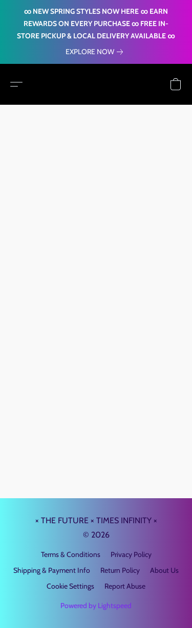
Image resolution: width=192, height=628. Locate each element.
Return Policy (120, 570)
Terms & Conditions (70, 554)
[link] (96, 51)
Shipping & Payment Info (51, 570)
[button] (16, 84)
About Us (164, 570)
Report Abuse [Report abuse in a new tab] (124, 586)
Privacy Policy (131, 554)
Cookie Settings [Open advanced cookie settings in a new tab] (70, 586)
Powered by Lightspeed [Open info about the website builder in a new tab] (96, 605)
